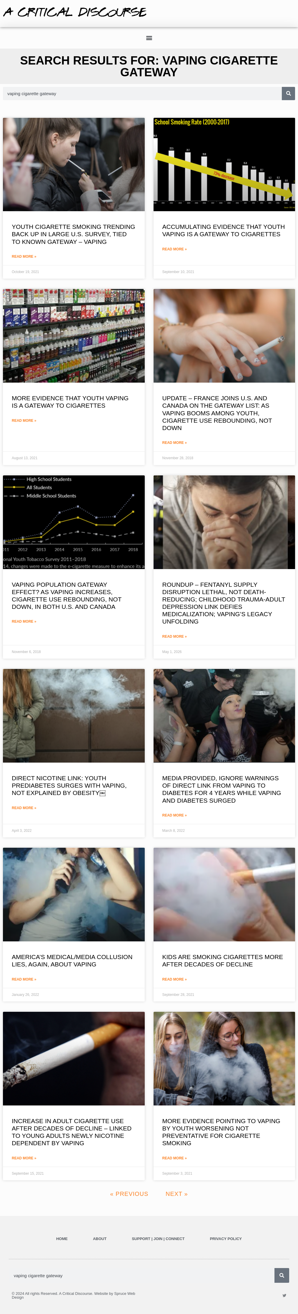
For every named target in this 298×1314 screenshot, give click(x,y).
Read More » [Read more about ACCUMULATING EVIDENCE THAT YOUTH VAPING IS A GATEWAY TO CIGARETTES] (174, 249)
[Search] (288, 93)
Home (62, 1239)
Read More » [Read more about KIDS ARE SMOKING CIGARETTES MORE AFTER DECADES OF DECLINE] (174, 979)
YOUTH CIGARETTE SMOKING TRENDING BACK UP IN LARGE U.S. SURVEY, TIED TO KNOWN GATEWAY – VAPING (73, 234)
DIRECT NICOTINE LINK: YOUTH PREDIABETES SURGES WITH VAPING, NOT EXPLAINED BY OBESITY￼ (69, 785)
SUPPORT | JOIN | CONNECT (158, 1239)
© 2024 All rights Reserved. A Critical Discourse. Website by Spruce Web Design (73, 1295)
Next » (177, 1194)
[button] (149, 38)
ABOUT (99, 1239)
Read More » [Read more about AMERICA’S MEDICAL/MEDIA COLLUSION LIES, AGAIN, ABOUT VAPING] (24, 979)
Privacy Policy (226, 1239)
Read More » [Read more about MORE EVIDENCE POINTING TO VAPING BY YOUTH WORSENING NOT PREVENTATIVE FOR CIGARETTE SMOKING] (174, 1158)
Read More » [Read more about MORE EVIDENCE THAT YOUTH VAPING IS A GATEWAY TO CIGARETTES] (24, 421)
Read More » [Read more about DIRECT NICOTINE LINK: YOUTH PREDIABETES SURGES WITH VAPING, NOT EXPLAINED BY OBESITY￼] (24, 808)
